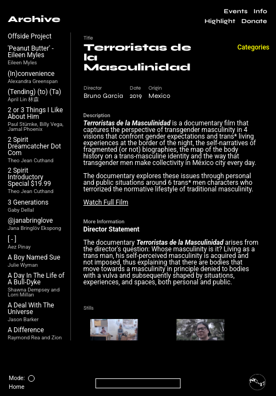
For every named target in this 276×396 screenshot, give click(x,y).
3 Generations (28, 202)
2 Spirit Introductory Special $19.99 (29, 177)
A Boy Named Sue (34, 257)
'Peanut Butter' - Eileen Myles (30, 51)
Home (16, 387)
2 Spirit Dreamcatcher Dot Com (34, 146)
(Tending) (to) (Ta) (34, 92)
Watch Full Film (106, 202)
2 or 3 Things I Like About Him (35, 113)
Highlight (220, 21)
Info (260, 11)
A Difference (26, 330)
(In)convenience (31, 73)
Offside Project (30, 36)
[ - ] (12, 239)
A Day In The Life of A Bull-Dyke (36, 278)
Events (235, 11)
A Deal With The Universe (31, 308)
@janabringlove (30, 220)
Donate (254, 21)
